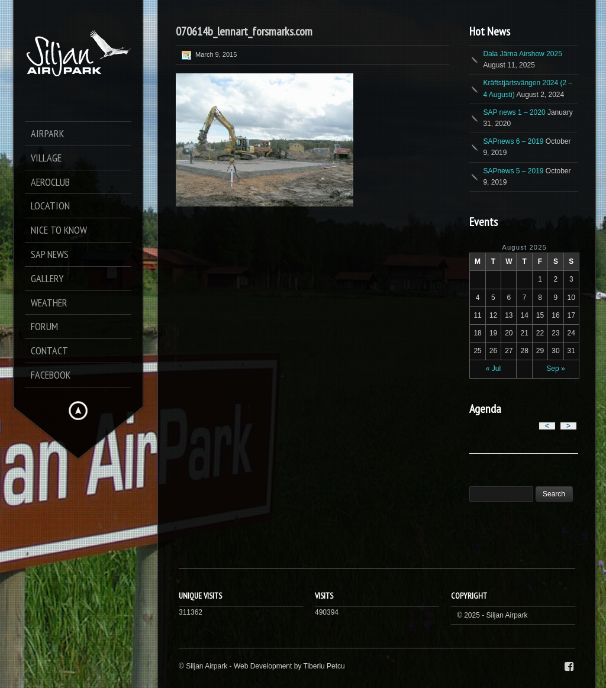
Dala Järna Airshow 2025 (522, 54)
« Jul (493, 368)
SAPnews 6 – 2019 (513, 141)
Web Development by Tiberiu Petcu (289, 666)
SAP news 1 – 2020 (514, 112)
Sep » (555, 368)
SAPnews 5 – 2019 (513, 171)
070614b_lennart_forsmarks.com (244, 31)
